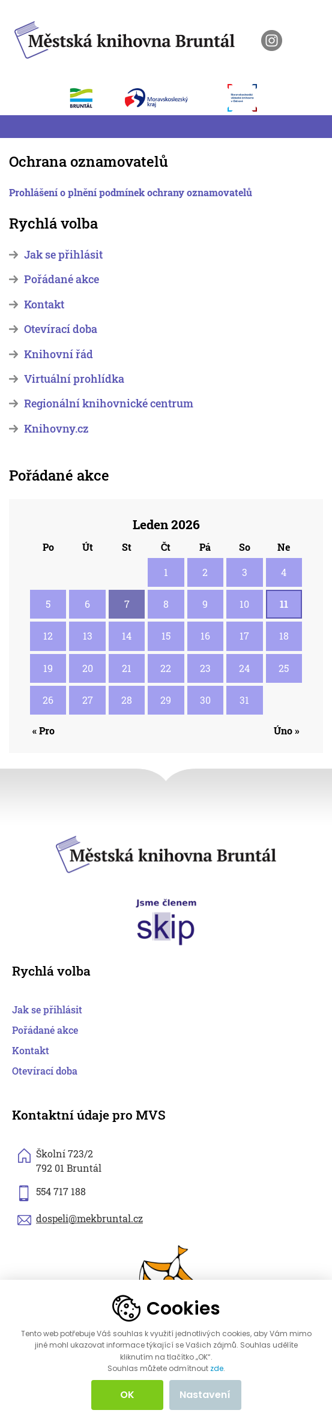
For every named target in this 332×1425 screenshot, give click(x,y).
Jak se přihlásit (63, 255)
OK (127, 1395)
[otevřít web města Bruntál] (88, 97)
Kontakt (44, 304)
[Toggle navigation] (16, 126)
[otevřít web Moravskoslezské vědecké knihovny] (249, 98)
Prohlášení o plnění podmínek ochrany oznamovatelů (130, 192)
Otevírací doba (60, 329)
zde (216, 1368)
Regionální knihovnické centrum (108, 403)
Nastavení (205, 1395)
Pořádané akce (61, 279)
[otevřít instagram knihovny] (271, 40)
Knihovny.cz (56, 429)
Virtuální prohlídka (74, 379)
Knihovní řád (58, 354)
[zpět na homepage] (124, 38)
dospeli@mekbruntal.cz (89, 1218)
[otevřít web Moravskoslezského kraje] (170, 97)
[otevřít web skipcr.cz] (166, 921)
